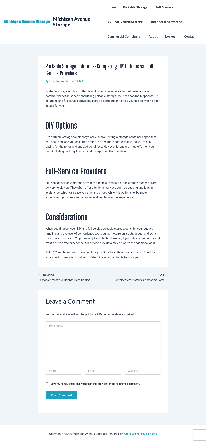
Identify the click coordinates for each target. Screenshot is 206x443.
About (151, 36)
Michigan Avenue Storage (72, 21)
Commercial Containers (124, 36)
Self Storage (162, 7)
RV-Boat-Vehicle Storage (125, 21)
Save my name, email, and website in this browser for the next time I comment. (95, 384)
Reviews (168, 36)
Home (111, 7)
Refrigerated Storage (166, 21)
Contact (185, 36)
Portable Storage (134, 7)
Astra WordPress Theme (140, 434)
